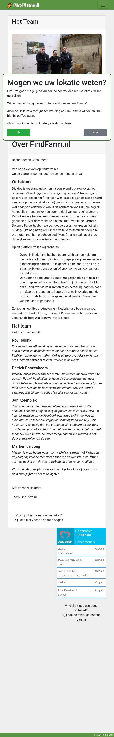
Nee (95, 132)
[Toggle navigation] (102, 5)
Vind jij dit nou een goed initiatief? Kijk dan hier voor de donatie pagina (39, 518)
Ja (19, 132)
